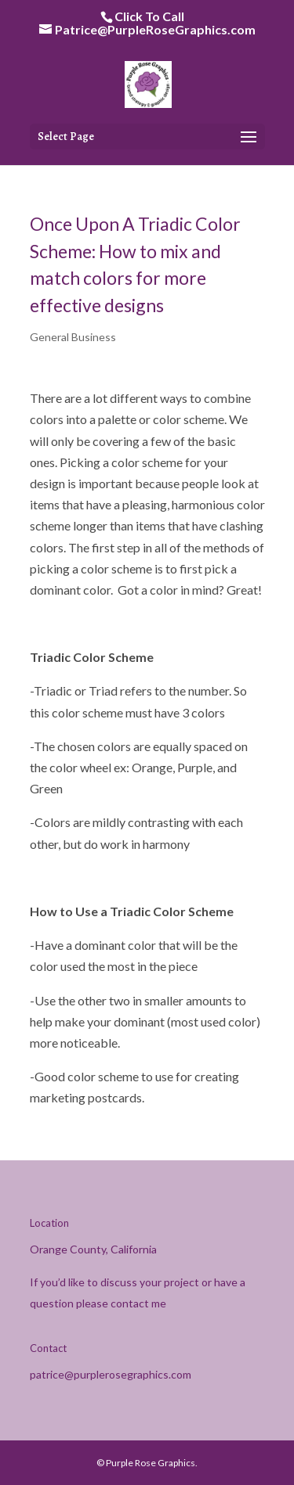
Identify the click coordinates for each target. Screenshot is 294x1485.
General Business (73, 336)
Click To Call (149, 16)
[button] (248, 137)
